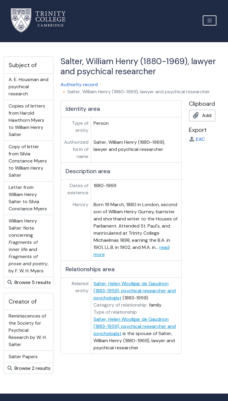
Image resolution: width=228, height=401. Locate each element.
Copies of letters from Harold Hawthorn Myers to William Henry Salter (27, 120)
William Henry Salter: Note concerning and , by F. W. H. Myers (28, 246)
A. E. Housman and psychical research (28, 86)
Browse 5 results (29, 282)
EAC (197, 139)
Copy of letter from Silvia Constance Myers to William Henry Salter (28, 160)
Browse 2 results (28, 368)
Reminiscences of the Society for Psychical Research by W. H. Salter (28, 330)
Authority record (79, 84)
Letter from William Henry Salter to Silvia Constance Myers (28, 198)
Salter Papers (23, 356)
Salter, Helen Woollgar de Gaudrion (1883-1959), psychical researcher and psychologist (135, 290)
